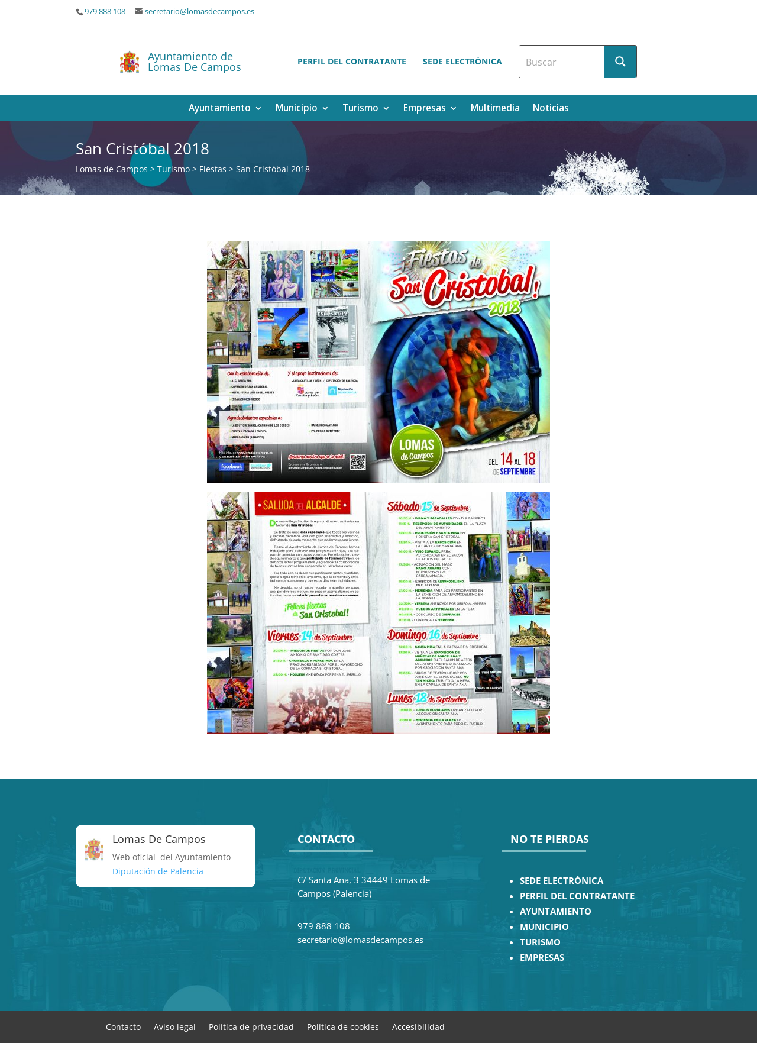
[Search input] (562, 61)
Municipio (297, 109)
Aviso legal (175, 1026)
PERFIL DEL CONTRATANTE (577, 896)
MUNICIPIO (544, 927)
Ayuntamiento (220, 109)
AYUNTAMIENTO (555, 911)
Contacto (123, 1026)
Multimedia (495, 109)
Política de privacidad (251, 1026)
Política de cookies (343, 1026)
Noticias (551, 109)
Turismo (360, 109)
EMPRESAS (542, 957)
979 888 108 (105, 12)
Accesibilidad (418, 1026)
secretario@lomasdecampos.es (199, 12)
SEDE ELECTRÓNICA (561, 880)
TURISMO (540, 942)
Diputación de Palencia (157, 871)
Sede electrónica (462, 61)
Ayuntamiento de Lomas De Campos (194, 61)
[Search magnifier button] (620, 62)
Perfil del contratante (351, 61)
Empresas (424, 109)
